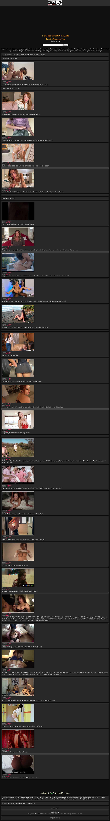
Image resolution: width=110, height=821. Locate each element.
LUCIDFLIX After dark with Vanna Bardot (14, 752)
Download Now (55, 41)
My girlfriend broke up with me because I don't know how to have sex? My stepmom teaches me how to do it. (35, 276)
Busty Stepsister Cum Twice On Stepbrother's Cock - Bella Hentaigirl (23, 539)
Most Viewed (25, 54)
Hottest (43, 54)
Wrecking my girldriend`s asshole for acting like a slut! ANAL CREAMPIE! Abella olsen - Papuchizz (32, 407)
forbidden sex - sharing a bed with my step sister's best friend (21, 114)
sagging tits (5, 49)
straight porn (22, 51)
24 (59, 793)
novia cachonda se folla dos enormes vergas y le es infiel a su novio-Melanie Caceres (28, 700)
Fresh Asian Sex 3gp (8, 198)
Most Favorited (34, 54)
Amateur (12, 797)
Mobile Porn (38, 814)
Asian (23, 797)
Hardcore (9, 799)
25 (62, 793)
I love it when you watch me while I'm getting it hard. (18, 224)
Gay (3, 799)
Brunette (72, 797)
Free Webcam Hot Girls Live (10, 88)
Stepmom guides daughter (10, 355)
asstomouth (47, 49)
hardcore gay (14, 49)
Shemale (60, 799)
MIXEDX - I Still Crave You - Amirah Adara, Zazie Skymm (19, 591)
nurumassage (56, 49)
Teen (81, 799)
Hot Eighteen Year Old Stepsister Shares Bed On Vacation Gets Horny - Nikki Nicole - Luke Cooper (32, 192)
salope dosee (62, 51)
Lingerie (36, 799)
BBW (32, 797)
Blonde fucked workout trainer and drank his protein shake (20, 778)
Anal (17, 797)
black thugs (75, 49)
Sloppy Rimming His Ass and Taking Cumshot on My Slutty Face (22, 647)
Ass (27, 797)
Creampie (87, 797)
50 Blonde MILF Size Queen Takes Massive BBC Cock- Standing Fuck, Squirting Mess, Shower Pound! (34, 301)
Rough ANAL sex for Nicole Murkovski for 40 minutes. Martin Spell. (22, 514)
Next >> (67, 793)
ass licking (53, 51)
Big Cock (45, 797)
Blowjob (65, 797)
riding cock (22, 49)
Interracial (17, 799)
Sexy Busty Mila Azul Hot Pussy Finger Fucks (16, 433)
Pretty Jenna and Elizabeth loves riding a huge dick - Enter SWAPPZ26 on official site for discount (32, 488)
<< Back (44, 793)
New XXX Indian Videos (9, 59)
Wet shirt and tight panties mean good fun (15, 565)
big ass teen (39, 49)
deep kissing (94, 49)
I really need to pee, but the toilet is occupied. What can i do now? (22, 726)
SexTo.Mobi (55, 812)
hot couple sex (84, 49)
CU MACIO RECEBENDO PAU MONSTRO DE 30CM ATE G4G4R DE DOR (25, 166)
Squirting (67, 799)
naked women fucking (34, 51)
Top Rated (16, 54)
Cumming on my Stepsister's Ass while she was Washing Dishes (22, 381)
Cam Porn (79, 797)
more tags (99, 51)
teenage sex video (72, 51)
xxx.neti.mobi (31, 803)
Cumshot (95, 797)
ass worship (45, 51)
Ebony (102, 797)
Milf (42, 799)
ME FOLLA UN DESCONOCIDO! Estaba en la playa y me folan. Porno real (25, 327)
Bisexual (38, 797)
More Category (89, 799)
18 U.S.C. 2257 (55, 808)
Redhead (53, 799)
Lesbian (30, 799)
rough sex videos (104, 49)
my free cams (13, 51)
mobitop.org (11, 803)
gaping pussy (30, 49)
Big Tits (52, 797)
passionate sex (66, 49)
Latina (24, 799)
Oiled (46, 799)
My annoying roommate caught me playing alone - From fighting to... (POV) (25, 84)
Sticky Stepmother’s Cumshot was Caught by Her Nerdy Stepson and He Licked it (27, 140)
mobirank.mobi (20, 803)
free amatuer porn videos (87, 51)
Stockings (75, 799)
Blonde (58, 797)
